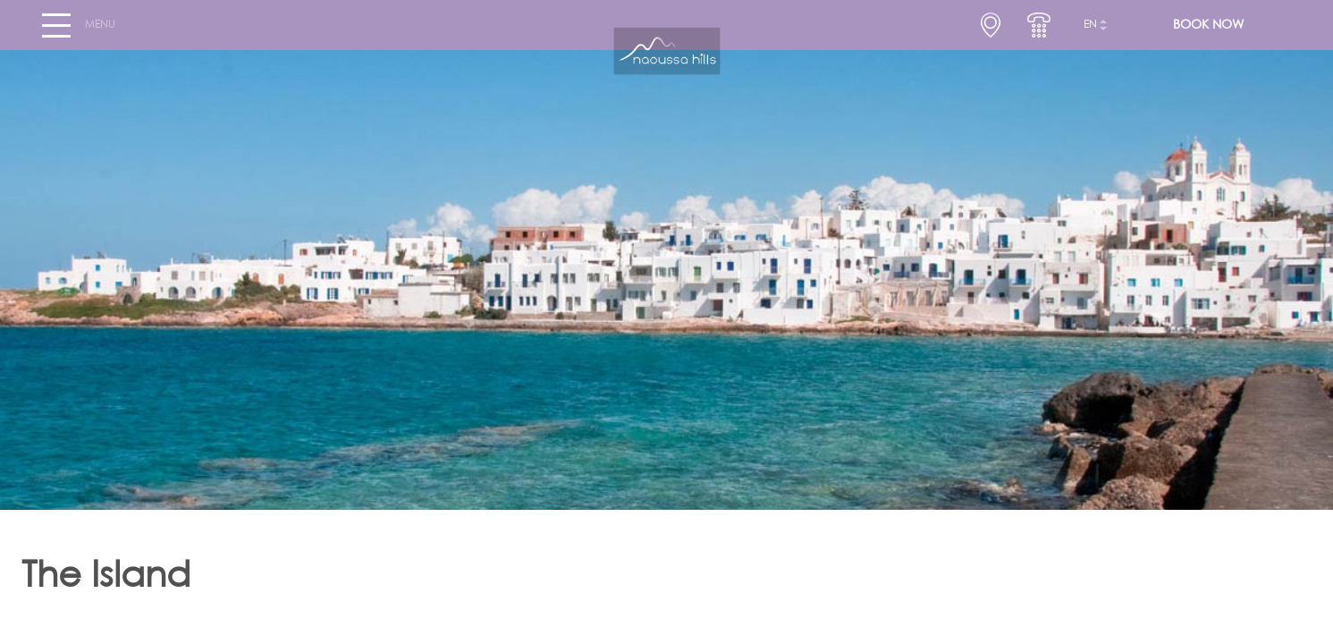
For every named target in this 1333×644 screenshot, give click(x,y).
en (1090, 32)
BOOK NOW (1208, 32)
